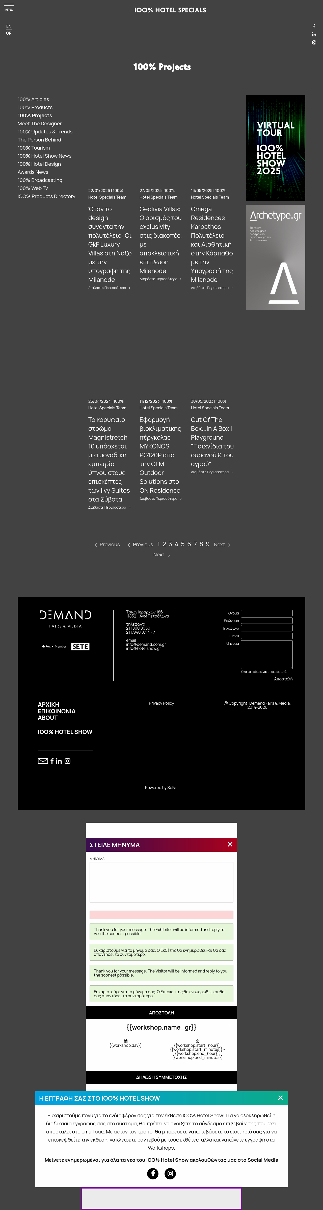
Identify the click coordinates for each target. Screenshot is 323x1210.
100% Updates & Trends (45, 131)
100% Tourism (34, 147)
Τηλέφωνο (230, 628)
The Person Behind (39, 139)
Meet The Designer (40, 123)
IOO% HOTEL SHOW (65, 731)
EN (8, 26)
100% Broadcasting (40, 180)
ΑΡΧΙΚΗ (48, 704)
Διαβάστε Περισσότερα (107, 288)
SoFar (172, 787)
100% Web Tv (33, 188)
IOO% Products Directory (46, 196)
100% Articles (33, 99)
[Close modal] (230, 844)
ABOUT (48, 717)
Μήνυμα (232, 643)
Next (159, 554)
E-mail (234, 635)
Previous (143, 544)
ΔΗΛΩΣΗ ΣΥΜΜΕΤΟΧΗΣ (161, 1077)
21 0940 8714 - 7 (140, 632)
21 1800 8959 (138, 628)
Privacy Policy (161, 703)
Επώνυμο (231, 620)
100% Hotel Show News (44, 155)
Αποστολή (283, 679)
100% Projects (35, 115)
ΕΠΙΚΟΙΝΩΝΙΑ (56, 711)
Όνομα (233, 613)
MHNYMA (161, 879)
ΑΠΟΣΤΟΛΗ (161, 1013)
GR (9, 33)
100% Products (35, 107)
